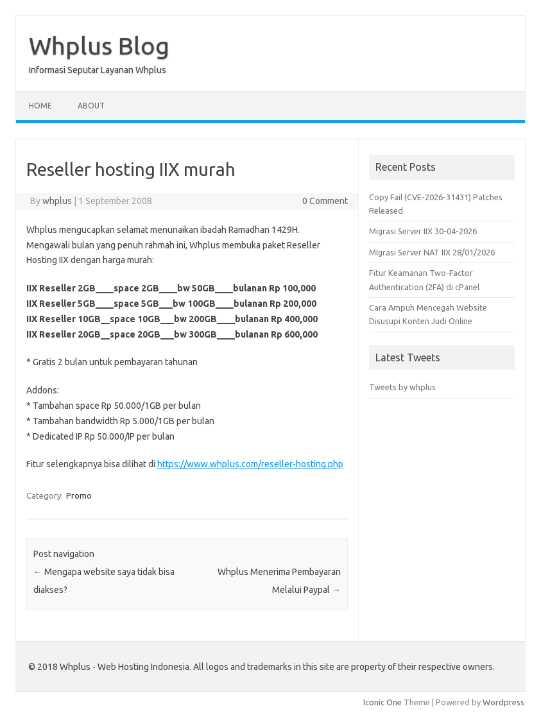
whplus (57, 201)
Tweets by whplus (402, 386)
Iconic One (382, 702)
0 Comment (325, 201)
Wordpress (503, 702)
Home (40, 105)
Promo (79, 495)
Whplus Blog (99, 45)
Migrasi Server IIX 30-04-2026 (423, 231)
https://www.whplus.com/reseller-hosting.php (250, 464)
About (91, 105)
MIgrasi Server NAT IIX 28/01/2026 (432, 252)
